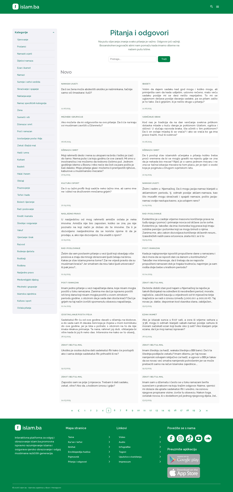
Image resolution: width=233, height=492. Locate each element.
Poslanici (21, 47)
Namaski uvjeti (24, 54)
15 (169, 410)
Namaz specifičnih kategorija (31, 103)
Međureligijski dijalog (27, 280)
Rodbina (21, 266)
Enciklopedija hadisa (79, 452)
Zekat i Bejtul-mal (26, 145)
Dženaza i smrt (24, 124)
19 (194, 410)
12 (150, 410)
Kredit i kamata (25, 216)
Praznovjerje (23, 188)
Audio (122, 442)
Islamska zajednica (26, 294)
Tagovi (122, 452)
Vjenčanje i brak (25, 237)
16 (175, 410)
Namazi (21, 75)
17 (181, 410)
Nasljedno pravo (25, 273)
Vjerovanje (22, 40)
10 (138, 410)
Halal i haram (23, 174)
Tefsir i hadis (23, 195)
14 (163, 410)
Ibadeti (20, 167)
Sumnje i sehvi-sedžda (28, 82)
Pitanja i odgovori (77, 461)
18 (187, 410)
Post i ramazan (24, 131)
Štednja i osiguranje (27, 223)
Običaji (20, 181)
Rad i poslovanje (25, 209)
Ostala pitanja (24, 308)
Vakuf (20, 230)
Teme (71, 437)
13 (157, 410)
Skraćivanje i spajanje (28, 89)
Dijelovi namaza (25, 61)
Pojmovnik (73, 457)
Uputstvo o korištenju (130, 457)
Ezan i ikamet (24, 68)
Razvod (21, 244)
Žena (19, 110)
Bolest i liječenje (25, 202)
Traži (164, 59)
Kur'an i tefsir (75, 442)
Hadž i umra (23, 153)
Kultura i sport (24, 301)
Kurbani (21, 160)
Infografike (124, 447)
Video (122, 437)
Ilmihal (71, 447)
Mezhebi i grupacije (27, 287)
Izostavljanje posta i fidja (29, 138)
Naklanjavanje (24, 96)
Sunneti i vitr (23, 117)
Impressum (125, 461)
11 (145, 410)
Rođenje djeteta (25, 251)
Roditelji (21, 259)
